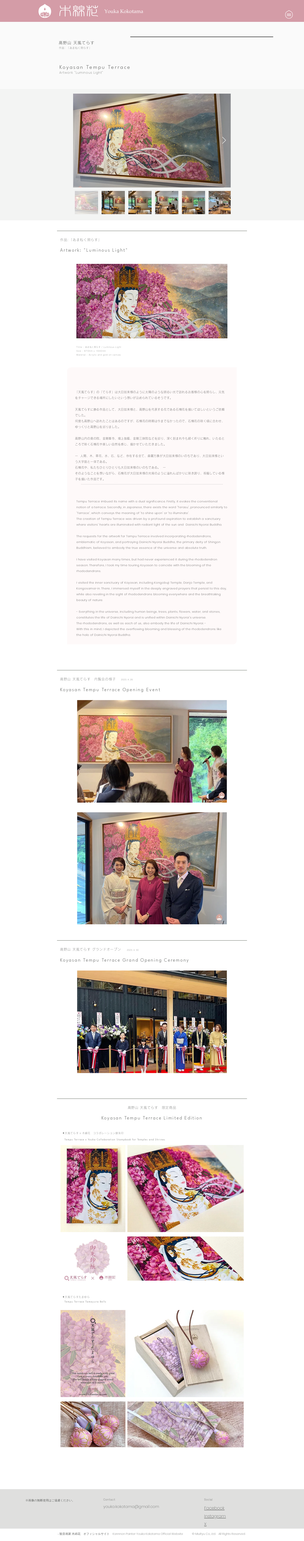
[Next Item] (224, 140)
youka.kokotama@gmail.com (131, 1506)
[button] (289, 14)
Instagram (215, 1516)
